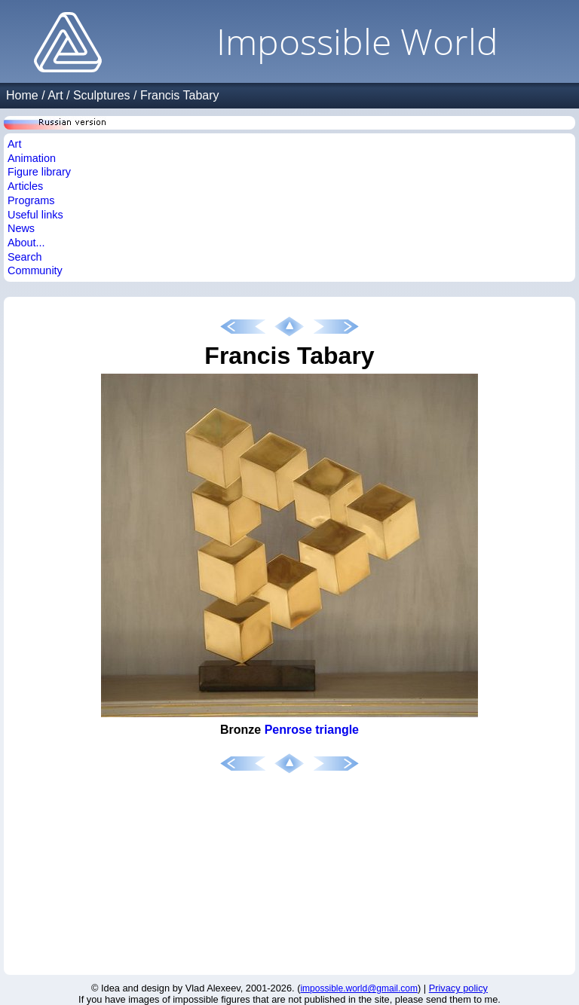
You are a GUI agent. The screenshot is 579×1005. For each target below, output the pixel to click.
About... (26, 243)
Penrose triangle (312, 729)
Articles (25, 186)
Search (25, 257)
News (21, 228)
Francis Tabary (179, 95)
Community (35, 270)
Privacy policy (458, 988)
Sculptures (101, 95)
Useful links (35, 215)
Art (55, 95)
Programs (31, 200)
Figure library (39, 172)
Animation (32, 158)
